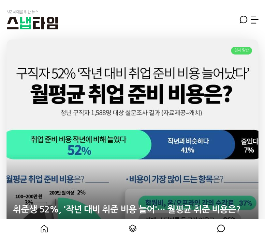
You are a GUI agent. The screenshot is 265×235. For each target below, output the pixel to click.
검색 (243, 20)
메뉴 (254, 20)
